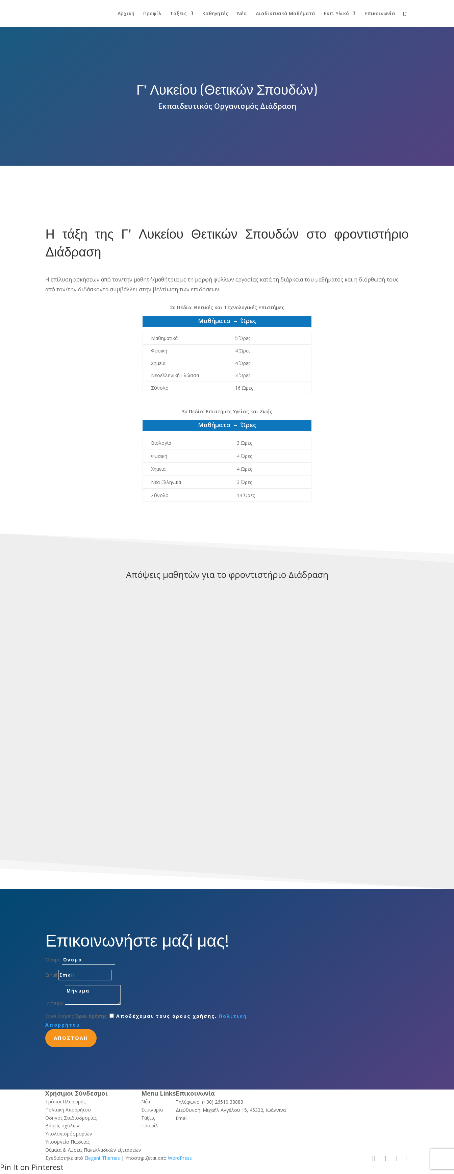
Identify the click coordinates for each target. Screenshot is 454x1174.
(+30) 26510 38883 (222, 1102)
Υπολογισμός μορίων (68, 1133)
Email (51, 975)
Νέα (242, 14)
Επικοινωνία (379, 14)
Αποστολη (71, 1037)
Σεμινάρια (152, 1109)
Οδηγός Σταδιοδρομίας (71, 1118)
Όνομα (52, 959)
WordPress (180, 1158)
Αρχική (126, 14)
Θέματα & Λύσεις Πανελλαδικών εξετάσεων (93, 1150)
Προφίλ (152, 14)
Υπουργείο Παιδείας (67, 1142)
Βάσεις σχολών (62, 1125)
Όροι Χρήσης (59, 1016)
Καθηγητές (215, 14)
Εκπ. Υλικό (336, 14)
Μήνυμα (54, 1003)
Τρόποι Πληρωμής (65, 1101)
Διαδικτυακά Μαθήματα (285, 14)
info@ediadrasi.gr (209, 1118)
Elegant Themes (102, 1158)
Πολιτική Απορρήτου (68, 1109)
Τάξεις (178, 14)
